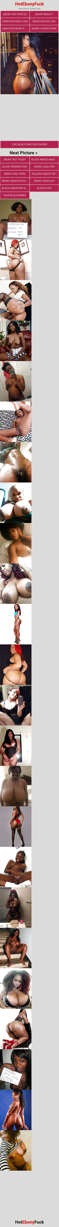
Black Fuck (44, 188)
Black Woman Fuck (14, 166)
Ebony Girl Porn (14, 173)
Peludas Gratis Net (44, 173)
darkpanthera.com (15, 21)
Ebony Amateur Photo (15, 181)
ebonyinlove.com (44, 21)
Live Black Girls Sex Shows (29, 144)
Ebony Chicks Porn (44, 28)
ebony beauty (44, 14)
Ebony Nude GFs (44, 181)
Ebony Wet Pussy (15, 159)
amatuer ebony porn (15, 28)
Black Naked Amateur (45, 159)
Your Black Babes (14, 195)
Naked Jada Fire (44, 166)
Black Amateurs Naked (15, 188)
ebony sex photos (15, 14)
